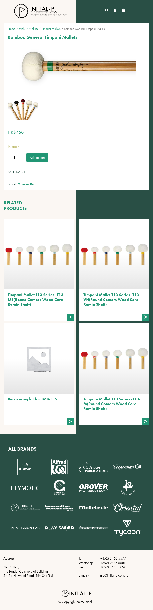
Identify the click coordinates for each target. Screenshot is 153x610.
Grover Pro (27, 184)
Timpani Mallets (51, 29)
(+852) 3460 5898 (112, 567)
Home (11, 29)
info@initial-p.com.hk (113, 575)
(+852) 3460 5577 (112, 558)
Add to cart (37, 157)
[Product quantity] (16, 157)
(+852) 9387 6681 (112, 562)
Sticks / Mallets (28, 29)
